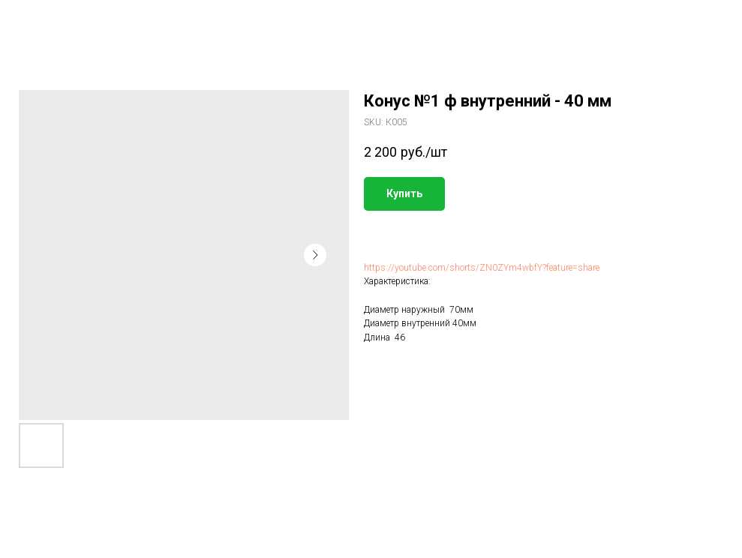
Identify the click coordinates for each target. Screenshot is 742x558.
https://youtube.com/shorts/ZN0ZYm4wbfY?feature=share (481, 267)
